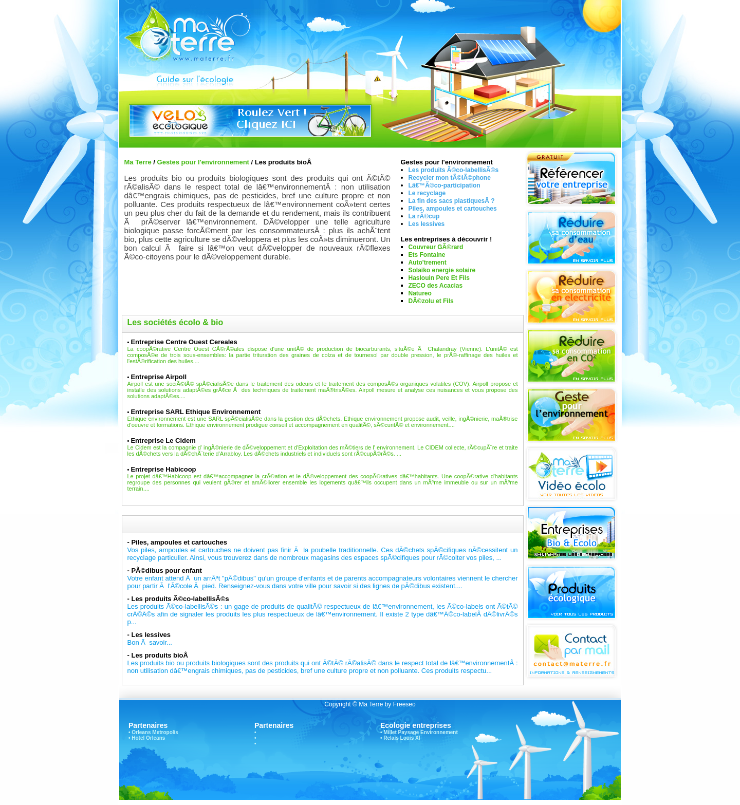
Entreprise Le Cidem (163, 440)
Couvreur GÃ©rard (436, 247)
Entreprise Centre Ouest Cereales (184, 342)
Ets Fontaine (427, 254)
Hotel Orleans (148, 738)
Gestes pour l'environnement (203, 162)
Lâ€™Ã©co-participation (444, 185)
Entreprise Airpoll (159, 377)
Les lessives (427, 224)
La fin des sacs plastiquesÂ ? (452, 200)
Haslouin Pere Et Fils (439, 278)
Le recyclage (427, 193)
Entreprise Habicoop (163, 469)
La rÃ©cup (424, 216)
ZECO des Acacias (436, 285)
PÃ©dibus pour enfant (166, 570)
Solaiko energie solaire (442, 270)
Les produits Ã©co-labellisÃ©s (454, 170)
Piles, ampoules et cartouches (453, 208)
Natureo (420, 293)
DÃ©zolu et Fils (431, 301)
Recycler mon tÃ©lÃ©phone (450, 177)
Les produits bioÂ (160, 655)
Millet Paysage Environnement (420, 732)
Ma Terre (138, 162)
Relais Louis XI (401, 738)
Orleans (141, 732)
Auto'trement (428, 262)
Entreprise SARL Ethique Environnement (196, 412)
